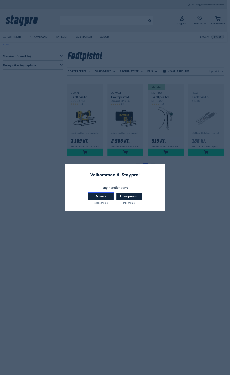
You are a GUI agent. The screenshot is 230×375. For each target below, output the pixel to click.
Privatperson (129, 196)
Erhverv (101, 196)
